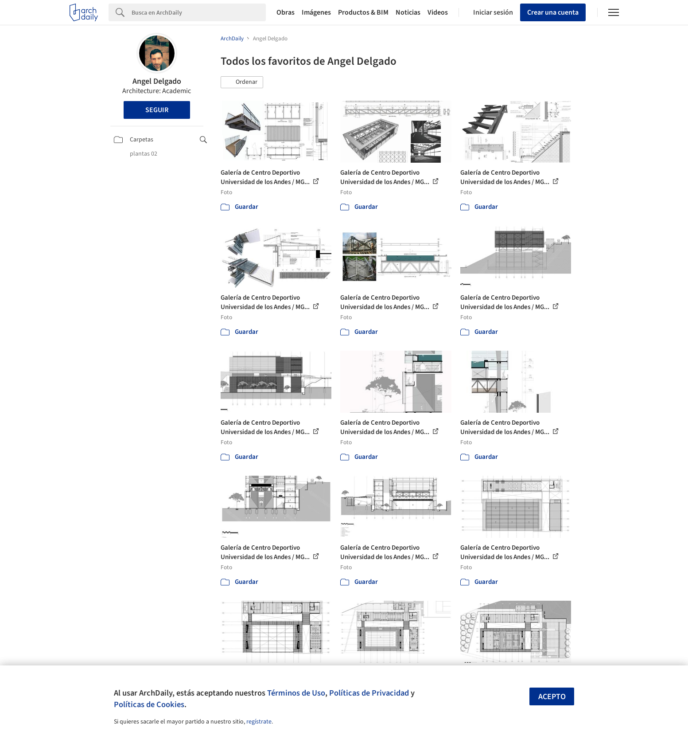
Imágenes (316, 12)
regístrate (259, 721)
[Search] (199, 12)
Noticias (408, 12)
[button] (242, 82)
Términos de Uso (296, 693)
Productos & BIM (363, 12)
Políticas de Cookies (149, 704)
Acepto (552, 696)
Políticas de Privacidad (369, 693)
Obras (285, 12)
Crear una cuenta (553, 12)
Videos (438, 12)
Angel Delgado (156, 81)
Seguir (156, 110)
